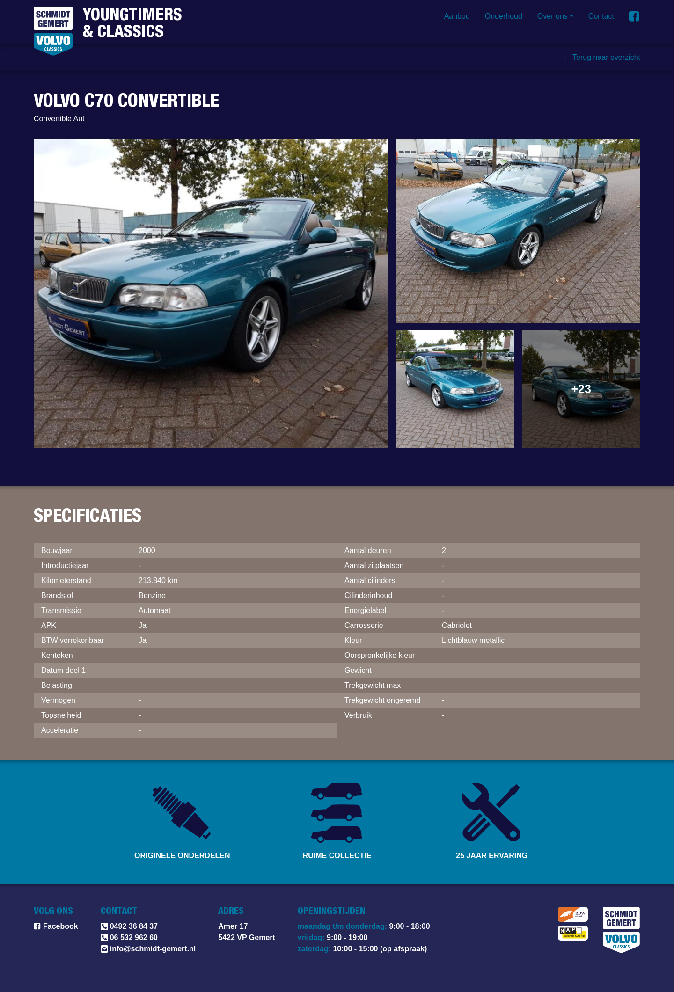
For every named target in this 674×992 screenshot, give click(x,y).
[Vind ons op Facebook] (634, 16)
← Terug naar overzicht (601, 58)
